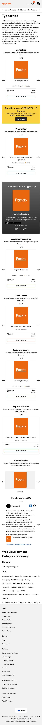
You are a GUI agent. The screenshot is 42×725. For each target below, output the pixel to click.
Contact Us (6, 644)
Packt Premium (7, 701)
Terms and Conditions (9, 612)
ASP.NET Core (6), (17, 580)
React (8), (18, 576)
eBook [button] (11, 90)
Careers (5, 668)
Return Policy (6, 631)
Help (3, 640)
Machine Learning (11, 602)
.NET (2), (30, 587)
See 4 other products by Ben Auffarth (18, 544)
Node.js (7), (6, 580)
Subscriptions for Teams (10, 653)
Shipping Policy (7, 623)
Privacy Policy (7, 616)
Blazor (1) (5, 598)
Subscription (6, 697)
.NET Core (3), (6, 583)
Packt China (6, 671)
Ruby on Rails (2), (24, 594)
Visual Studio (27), (8, 576)
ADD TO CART (21, 97)
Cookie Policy (6, 620)
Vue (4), (27, 580)
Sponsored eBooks (8, 688)
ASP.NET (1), (36, 594)
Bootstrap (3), (17, 583)
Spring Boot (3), (28, 583)
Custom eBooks (9, 664)
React (30, 602)
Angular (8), (27, 576)
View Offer (21, 119)
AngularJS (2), (20, 591)
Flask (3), (14, 587)
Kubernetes (22, 602)
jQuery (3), (5, 587)
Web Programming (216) (10, 567)
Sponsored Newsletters (10, 684)
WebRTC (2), (22, 587)
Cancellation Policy (8, 627)
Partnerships (6, 657)
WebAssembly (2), (8, 591)
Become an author (8, 675)
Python (36, 602)
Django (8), (36, 576)
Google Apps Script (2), (10, 594)
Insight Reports (9, 660)
